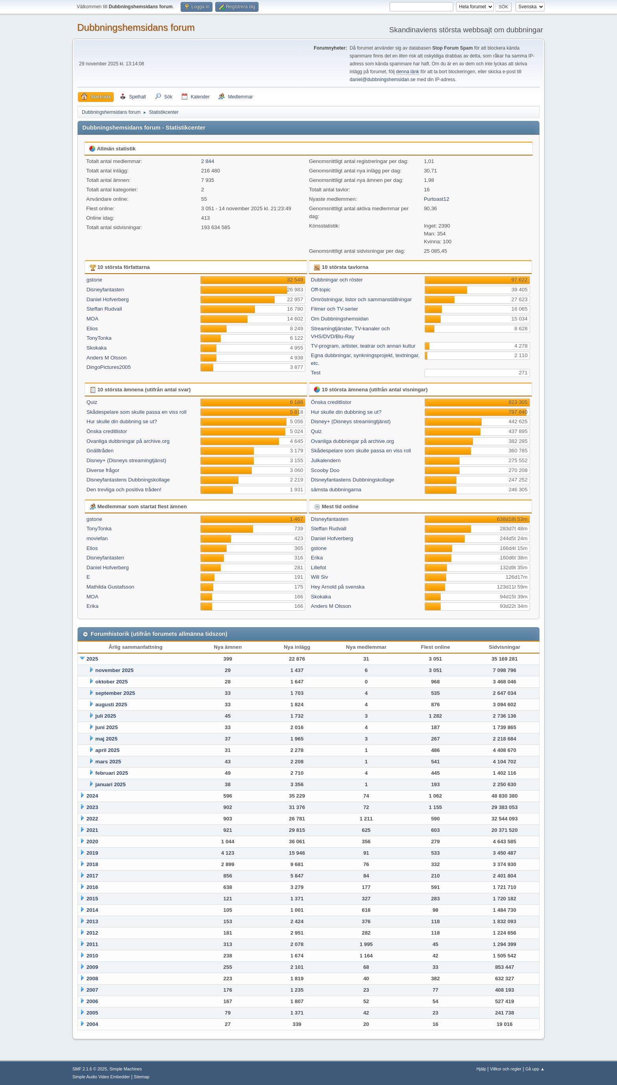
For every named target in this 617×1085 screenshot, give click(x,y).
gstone (94, 280)
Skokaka (97, 348)
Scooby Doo (325, 470)
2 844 (207, 161)
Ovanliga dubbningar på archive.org (128, 441)
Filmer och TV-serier (334, 309)
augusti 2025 (111, 704)
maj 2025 (106, 739)
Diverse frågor (103, 470)
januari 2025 (110, 784)
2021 (92, 830)
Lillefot (318, 567)
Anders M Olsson (107, 358)
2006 (92, 1001)
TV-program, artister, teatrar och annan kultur (363, 346)
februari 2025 (111, 773)
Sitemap (142, 1076)
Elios (92, 328)
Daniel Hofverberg (108, 299)
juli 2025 (105, 716)
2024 (92, 796)
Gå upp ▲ (535, 1068)
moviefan (97, 538)
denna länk (407, 71)
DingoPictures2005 (109, 367)
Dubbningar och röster (337, 280)
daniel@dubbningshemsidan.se (383, 79)
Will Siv (319, 577)
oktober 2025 (111, 682)
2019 (92, 853)
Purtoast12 (436, 199)
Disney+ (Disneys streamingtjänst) (126, 460)
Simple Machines (125, 1068)
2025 (92, 659)
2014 (92, 910)
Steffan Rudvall (104, 309)
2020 (92, 841)
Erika (92, 606)
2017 (92, 876)
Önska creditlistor (107, 431)
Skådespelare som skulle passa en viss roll (137, 412)
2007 (92, 990)
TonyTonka (99, 338)
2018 (92, 864)
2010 (92, 956)
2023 (92, 807)
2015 (92, 899)
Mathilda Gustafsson (111, 587)
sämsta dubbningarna (336, 490)
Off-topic (321, 290)
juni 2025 (106, 727)
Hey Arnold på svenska (337, 587)
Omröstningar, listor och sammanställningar (361, 299)
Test (315, 373)
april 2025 (107, 750)
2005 (92, 1013)
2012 (92, 933)
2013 (92, 921)
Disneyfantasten (105, 290)
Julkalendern (326, 460)
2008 (92, 978)
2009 (92, 967)
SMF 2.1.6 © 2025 (89, 1068)
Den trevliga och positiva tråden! (124, 490)
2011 (92, 944)
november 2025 (114, 670)
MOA (92, 319)
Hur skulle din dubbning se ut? (122, 421)
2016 (92, 887)
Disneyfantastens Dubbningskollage (128, 480)
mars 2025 (108, 762)
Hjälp (481, 1068)
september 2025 (115, 693)
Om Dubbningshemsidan (340, 319)
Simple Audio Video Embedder (101, 1076)
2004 (92, 1024)
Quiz (92, 402)
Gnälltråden (100, 451)
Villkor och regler (505, 1068)
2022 (92, 819)
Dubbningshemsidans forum (136, 27)
